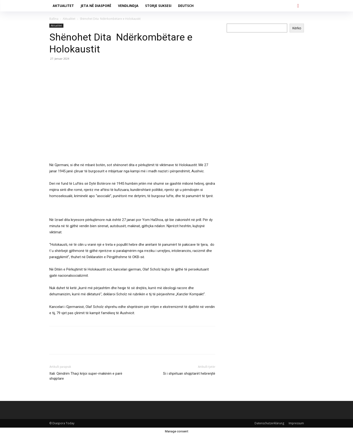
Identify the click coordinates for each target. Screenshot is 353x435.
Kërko (296, 28)
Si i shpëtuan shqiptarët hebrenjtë (189, 373)
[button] (298, 5)
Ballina (53, 19)
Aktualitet (69, 19)
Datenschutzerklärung (269, 423)
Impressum (296, 423)
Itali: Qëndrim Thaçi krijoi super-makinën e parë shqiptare (85, 376)
